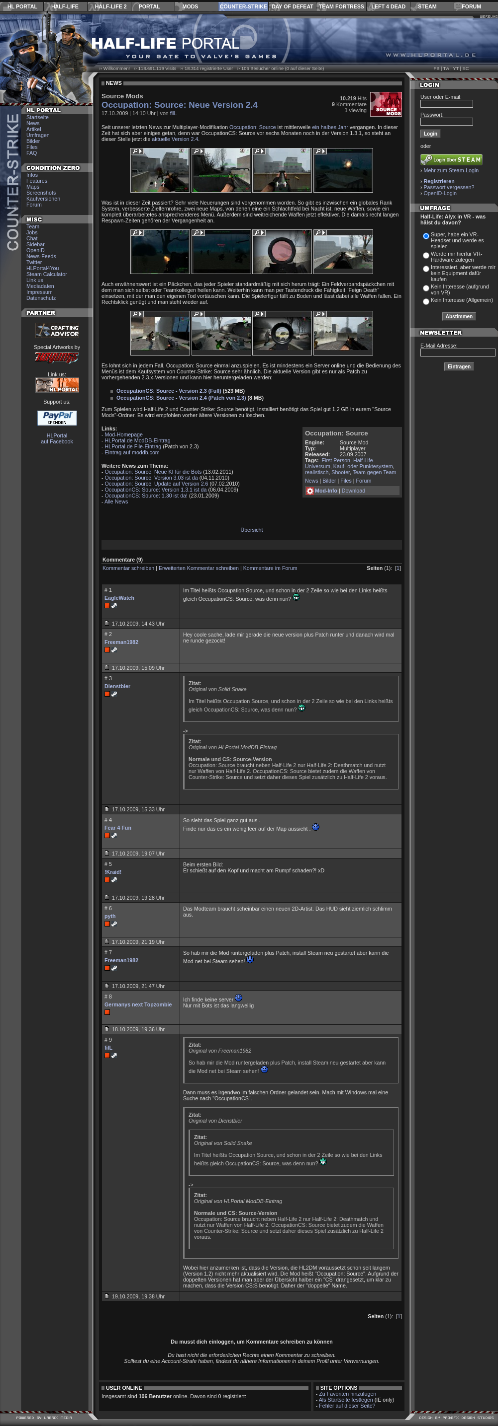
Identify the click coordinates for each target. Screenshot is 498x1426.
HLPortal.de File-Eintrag (133, 446)
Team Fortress (341, 6)
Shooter (340, 472)
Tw (446, 68)
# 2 (108, 634)
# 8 (108, 996)
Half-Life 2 (111, 6)
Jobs (32, 232)
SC (466, 68)
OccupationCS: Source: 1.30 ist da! (146, 496)
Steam (427, 6)
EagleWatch (119, 598)
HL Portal (22, 6)
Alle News (116, 501)
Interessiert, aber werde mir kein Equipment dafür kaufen (463, 273)
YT (456, 68)
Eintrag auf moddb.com (132, 452)
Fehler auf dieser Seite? (347, 1406)
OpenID (35, 250)
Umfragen (38, 135)
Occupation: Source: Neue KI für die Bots (153, 472)
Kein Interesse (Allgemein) (462, 300)
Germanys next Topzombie (138, 1004)
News (33, 123)
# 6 (108, 908)
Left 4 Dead (388, 6)
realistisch (316, 472)
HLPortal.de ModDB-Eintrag (138, 440)
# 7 (108, 952)
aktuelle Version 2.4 (175, 139)
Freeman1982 (121, 642)
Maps (32, 187)
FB (436, 68)
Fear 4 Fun (117, 828)
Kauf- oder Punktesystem (363, 466)
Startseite (37, 117)
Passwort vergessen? (449, 187)
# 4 (108, 820)
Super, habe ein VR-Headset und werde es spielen (457, 240)
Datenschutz (41, 298)
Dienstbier (117, 686)
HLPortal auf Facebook (57, 438)
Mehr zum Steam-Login (451, 170)
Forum (471, 6)
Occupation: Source (252, 127)
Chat (32, 238)
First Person (336, 460)
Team (32, 226)
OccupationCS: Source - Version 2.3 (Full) (168, 391)
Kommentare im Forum (270, 568)
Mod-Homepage (124, 434)
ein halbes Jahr (330, 127)
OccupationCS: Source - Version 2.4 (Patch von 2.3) (181, 398)
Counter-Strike (243, 6)
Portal (149, 6)
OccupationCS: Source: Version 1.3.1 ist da (156, 490)
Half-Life (65, 6)
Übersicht (251, 530)
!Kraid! (112, 872)
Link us (34, 280)
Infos (32, 175)
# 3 (108, 678)
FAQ (31, 153)
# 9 (108, 1040)
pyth (110, 916)
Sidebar (35, 244)
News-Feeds (41, 256)
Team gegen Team (374, 472)
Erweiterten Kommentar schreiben (199, 568)
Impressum (39, 292)
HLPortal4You (42, 268)
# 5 (108, 864)
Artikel (33, 129)
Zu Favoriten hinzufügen (347, 1394)
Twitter (34, 262)
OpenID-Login (440, 193)
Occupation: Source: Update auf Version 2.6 (156, 484)
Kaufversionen (43, 199)
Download (353, 491)
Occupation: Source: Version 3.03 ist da (151, 478)
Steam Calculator (46, 274)
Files (32, 147)
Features (36, 181)
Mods (191, 6)
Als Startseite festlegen (346, 1400)
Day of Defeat (292, 6)
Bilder (33, 141)
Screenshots (41, 193)
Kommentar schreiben (128, 568)
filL (173, 113)
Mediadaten (40, 286)
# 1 (108, 590)
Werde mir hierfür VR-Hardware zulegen (456, 257)
